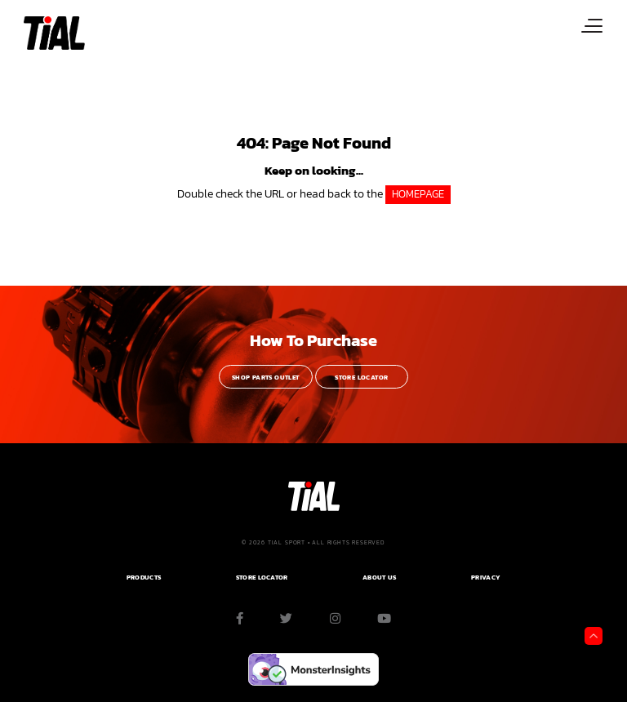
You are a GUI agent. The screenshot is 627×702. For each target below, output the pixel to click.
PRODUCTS (144, 577)
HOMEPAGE (418, 194)
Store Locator (361, 377)
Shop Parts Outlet (266, 377)
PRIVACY (485, 577)
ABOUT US (379, 577)
